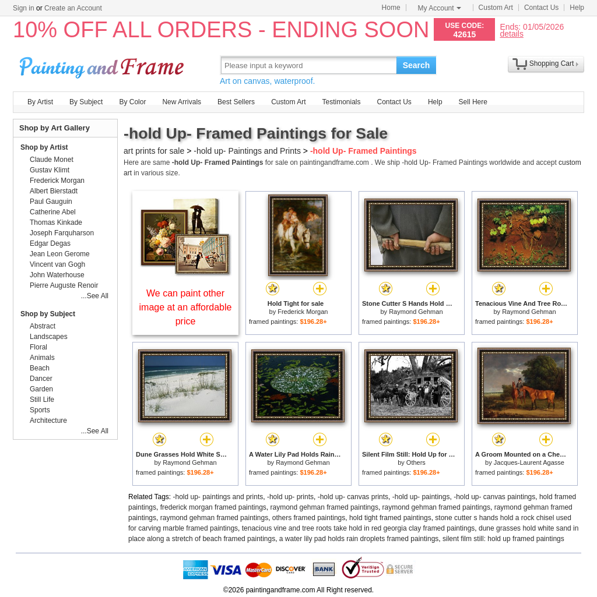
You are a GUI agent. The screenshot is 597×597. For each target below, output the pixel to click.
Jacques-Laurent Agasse (529, 462)
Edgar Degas (50, 243)
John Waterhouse (57, 275)
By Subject (86, 102)
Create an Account (73, 8)
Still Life (42, 399)
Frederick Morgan (303, 311)
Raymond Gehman (416, 311)
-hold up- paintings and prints (218, 497)
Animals (42, 358)
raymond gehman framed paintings (324, 507)
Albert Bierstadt (54, 191)
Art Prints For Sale (103, 65)
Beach (40, 368)
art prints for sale (154, 151)
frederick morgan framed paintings (213, 507)
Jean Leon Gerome (60, 254)
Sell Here (473, 102)
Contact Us (541, 7)
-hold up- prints (290, 497)
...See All (94, 296)
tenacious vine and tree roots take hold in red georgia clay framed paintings (358, 528)
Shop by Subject (47, 314)
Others (416, 462)
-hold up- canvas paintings (494, 497)
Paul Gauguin (51, 201)
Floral (38, 347)
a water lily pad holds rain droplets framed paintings (358, 539)
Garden (41, 389)
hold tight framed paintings (390, 518)
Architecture (48, 420)
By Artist (40, 102)
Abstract (42, 326)
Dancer (41, 379)
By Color (132, 102)
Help (577, 7)
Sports (40, 410)
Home (391, 7)
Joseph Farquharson (62, 233)
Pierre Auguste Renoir (64, 285)
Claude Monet (51, 160)
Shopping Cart (551, 63)
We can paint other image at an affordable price (185, 307)
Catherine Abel (53, 212)
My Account (439, 8)
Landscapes (49, 337)
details (511, 33)
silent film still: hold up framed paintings (503, 539)
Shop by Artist (44, 147)
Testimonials (341, 102)
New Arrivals (181, 102)
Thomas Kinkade (56, 222)
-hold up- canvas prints (353, 497)
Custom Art (496, 7)
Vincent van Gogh (57, 264)
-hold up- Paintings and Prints (247, 151)
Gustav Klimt (49, 170)
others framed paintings (308, 518)
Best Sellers (236, 102)
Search (416, 65)
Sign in (23, 8)
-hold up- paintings (421, 497)
